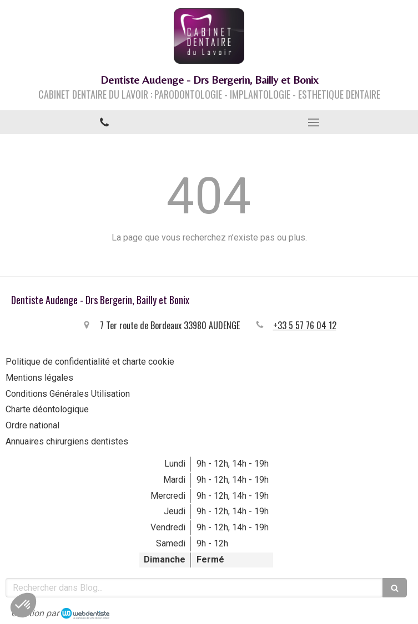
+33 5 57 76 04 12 (304, 325)
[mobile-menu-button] (314, 122)
